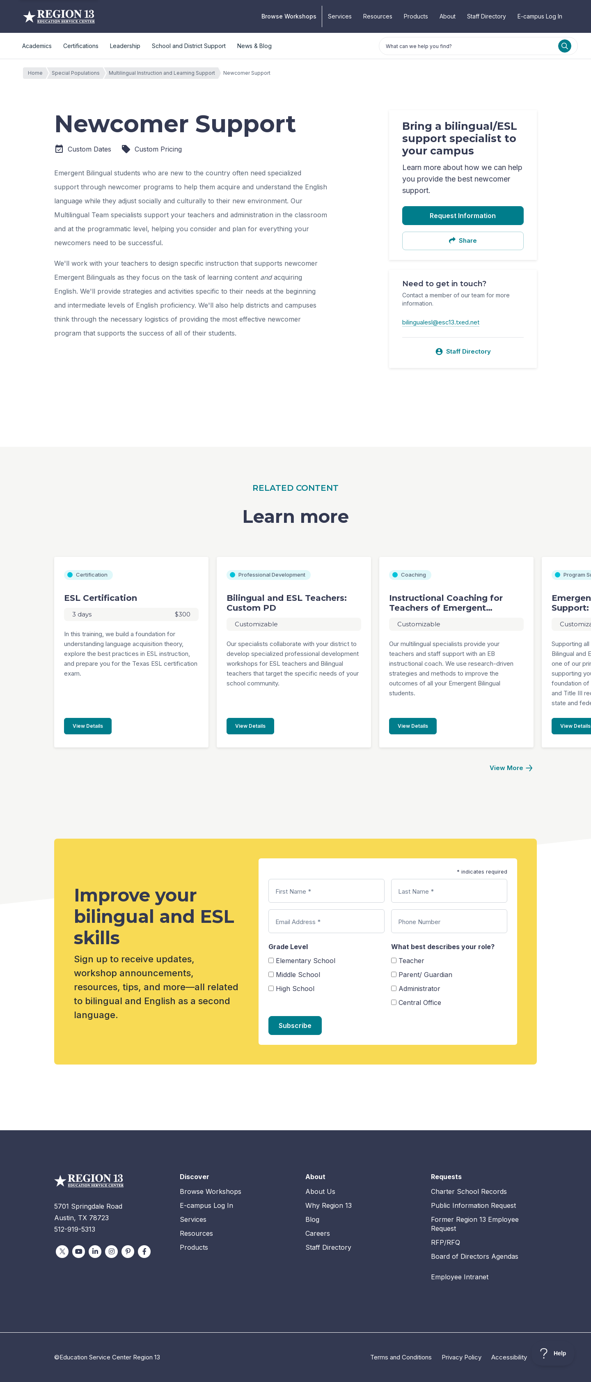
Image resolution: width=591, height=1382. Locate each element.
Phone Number (419, 922)
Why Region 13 (328, 1205)
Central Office (420, 1002)
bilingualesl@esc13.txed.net (440, 322)
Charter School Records (469, 1191)
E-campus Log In (540, 16)
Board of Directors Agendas (474, 1256)
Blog (312, 1219)
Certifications (80, 45)
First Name (293, 891)
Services (340, 16)
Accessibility (509, 1357)
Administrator (419, 988)
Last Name (416, 891)
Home (37, 73)
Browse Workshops (288, 16)
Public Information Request (473, 1205)
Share (463, 240)
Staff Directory (486, 16)
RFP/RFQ (445, 1242)
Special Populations (78, 73)
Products (416, 16)
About (448, 16)
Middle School (298, 974)
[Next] (511, 768)
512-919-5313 (74, 1229)
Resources (377, 16)
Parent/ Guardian (425, 974)
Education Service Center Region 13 (59, 16)
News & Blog (254, 45)
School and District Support (189, 45)
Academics (37, 45)
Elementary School (305, 961)
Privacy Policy (461, 1357)
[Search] (564, 46)
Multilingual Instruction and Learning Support (164, 73)
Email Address (298, 922)
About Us (320, 1191)
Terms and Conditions (401, 1357)
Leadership (125, 45)
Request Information (463, 216)
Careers (317, 1233)
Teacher (411, 961)
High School (295, 988)
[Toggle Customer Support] (553, 1353)
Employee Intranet (459, 1277)
